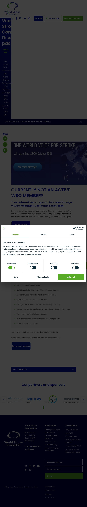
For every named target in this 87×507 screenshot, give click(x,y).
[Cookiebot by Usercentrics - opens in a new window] (74, 228)
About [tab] (71, 235)
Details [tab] (43, 235)
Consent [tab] (15, 235)
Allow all (71, 277)
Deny (16, 277)
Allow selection (43, 277)
